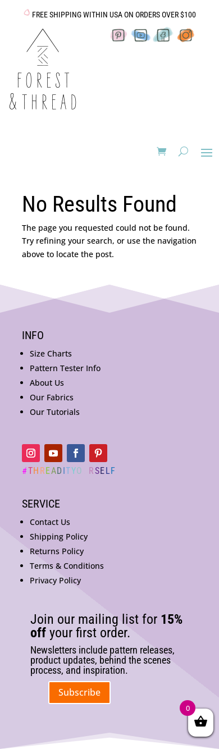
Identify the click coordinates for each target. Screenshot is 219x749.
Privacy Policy (55, 580)
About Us (47, 382)
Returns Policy (57, 551)
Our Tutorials (55, 412)
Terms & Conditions (67, 565)
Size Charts (51, 353)
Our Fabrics (52, 397)
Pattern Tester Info (65, 368)
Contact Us (50, 522)
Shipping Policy (59, 536)
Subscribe (79, 692)
